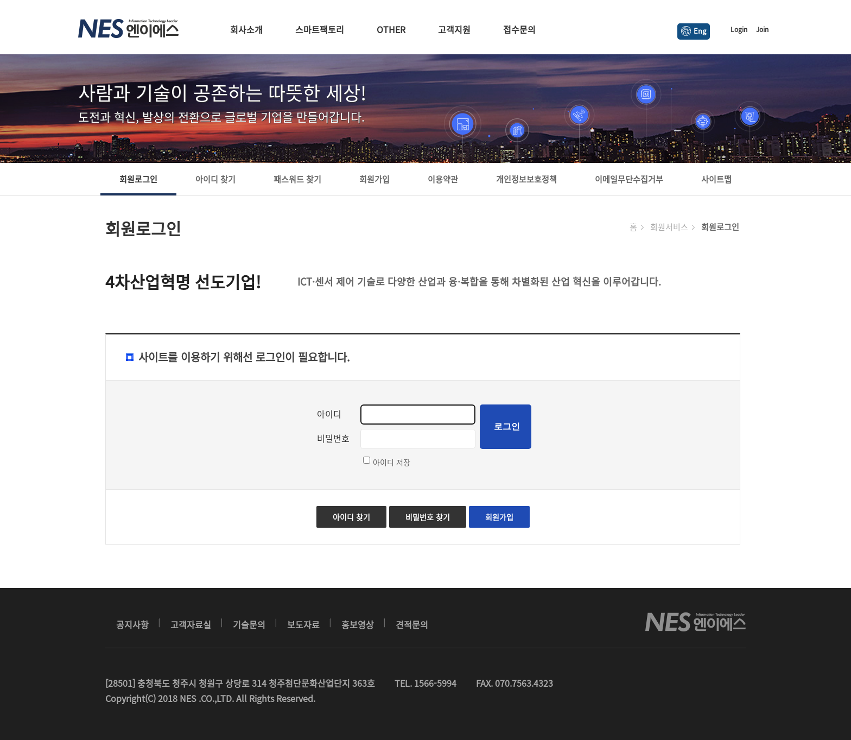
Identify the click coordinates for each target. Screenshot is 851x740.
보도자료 (303, 624)
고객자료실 (190, 624)
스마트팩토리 (319, 29)
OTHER (391, 29)
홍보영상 (357, 624)
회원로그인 (138, 179)
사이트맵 (716, 179)
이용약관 (443, 179)
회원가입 (374, 179)
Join (762, 29)
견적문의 (412, 624)
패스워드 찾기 (297, 179)
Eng (693, 31)
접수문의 (519, 29)
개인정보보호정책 (526, 179)
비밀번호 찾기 (427, 516)
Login (739, 29)
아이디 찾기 (215, 179)
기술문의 (249, 624)
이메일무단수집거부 (629, 179)
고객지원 (454, 29)
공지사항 (132, 624)
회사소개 (246, 29)
